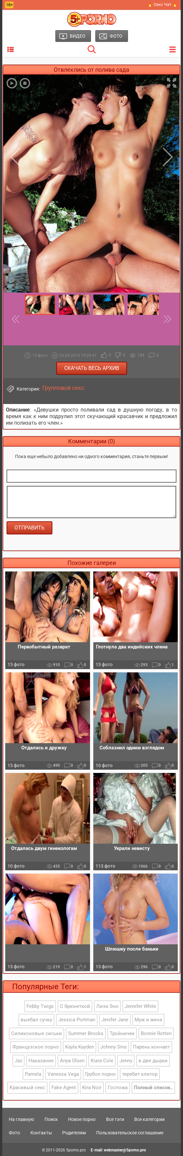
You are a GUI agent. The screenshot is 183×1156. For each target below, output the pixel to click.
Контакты (41, 1132)
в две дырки (153, 1061)
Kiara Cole (102, 1061)
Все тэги (115, 1119)
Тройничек (122, 1033)
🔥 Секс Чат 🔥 (162, 4)
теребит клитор (139, 1074)
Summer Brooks (85, 1033)
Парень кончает (151, 1047)
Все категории (149, 1119)
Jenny (125, 1061)
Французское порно (35, 1047)
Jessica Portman (76, 1020)
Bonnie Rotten (156, 1033)
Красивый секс (27, 1087)
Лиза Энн (107, 1006)
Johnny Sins (113, 1047)
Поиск (51, 1119)
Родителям (74, 1132)
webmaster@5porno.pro (125, 1150)
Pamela (33, 1074)
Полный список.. (153, 1087)
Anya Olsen (72, 1061)
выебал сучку (36, 1020)
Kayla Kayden (79, 1047)
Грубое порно (100, 1074)
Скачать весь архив (91, 368)
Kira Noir (91, 1087)
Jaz (18, 1061)
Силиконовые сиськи (36, 1033)
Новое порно (82, 1119)
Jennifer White (140, 1006)
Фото (14, 1132)
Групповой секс (63, 388)
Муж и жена (148, 1020)
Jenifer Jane (114, 1020)
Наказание (41, 1061)
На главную (21, 1119)
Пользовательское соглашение (129, 1132)
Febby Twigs (40, 1006)
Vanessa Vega (63, 1074)
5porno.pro (76, 1150)
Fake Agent (63, 1087)
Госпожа (118, 1087)
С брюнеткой (75, 1006)
